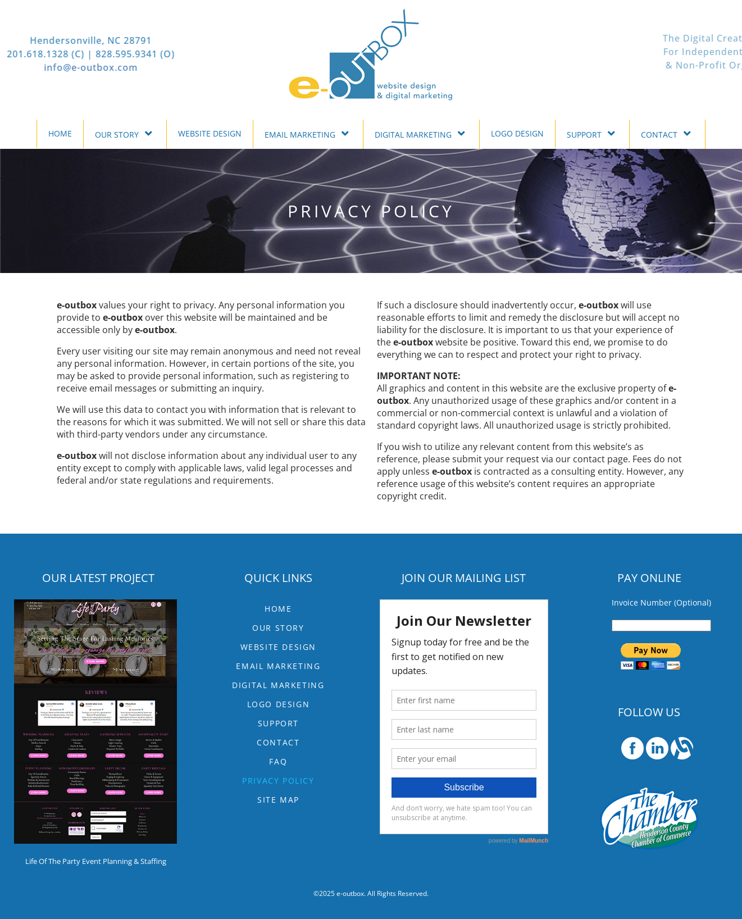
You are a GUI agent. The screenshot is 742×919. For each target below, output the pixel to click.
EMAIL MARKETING (308, 133)
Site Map (278, 799)
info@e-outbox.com (48, 67)
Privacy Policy (278, 780)
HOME (60, 133)
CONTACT (667, 133)
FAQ (278, 761)
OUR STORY (125, 133)
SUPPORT (592, 133)
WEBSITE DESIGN (210, 133)
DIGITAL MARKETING (421, 133)
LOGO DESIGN (517, 133)
